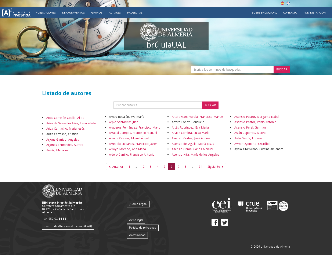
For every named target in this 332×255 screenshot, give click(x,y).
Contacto (290, 12)
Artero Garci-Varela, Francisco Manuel (198, 117)
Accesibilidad (137, 235)
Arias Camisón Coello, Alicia (65, 118)
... (136, 167)
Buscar (281, 69)
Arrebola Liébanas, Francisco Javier (133, 144)
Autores (115, 12)
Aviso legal (136, 220)
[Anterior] (116, 166)
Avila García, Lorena (248, 138)
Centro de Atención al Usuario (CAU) (68, 226)
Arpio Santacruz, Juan (123, 122)
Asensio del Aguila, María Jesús (193, 144)
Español (282, 3)
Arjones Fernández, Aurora (64, 145)
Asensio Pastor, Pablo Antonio (255, 122)
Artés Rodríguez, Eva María (190, 127)
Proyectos (135, 12)
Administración (315, 12)
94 (200, 167)
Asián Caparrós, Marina (250, 133)
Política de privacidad (142, 227)
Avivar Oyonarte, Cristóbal (252, 144)
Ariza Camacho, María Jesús (65, 128)
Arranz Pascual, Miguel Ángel (129, 138)
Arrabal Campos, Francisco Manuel (133, 133)
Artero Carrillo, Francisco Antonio (132, 154)
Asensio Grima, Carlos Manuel (192, 149)
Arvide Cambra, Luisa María (190, 133)
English (288, 3)
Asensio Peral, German (250, 127)
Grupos (96, 12)
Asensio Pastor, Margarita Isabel (256, 117)
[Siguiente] (215, 166)
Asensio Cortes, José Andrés (191, 138)
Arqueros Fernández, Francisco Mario (134, 127)
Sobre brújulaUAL (264, 12)
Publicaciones (46, 12)
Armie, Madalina (57, 150)
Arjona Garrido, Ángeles (62, 139)
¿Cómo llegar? (138, 204)
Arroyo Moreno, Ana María (127, 149)
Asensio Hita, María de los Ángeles (195, 154)
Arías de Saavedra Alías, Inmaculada (71, 123)
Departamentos (73, 12)
